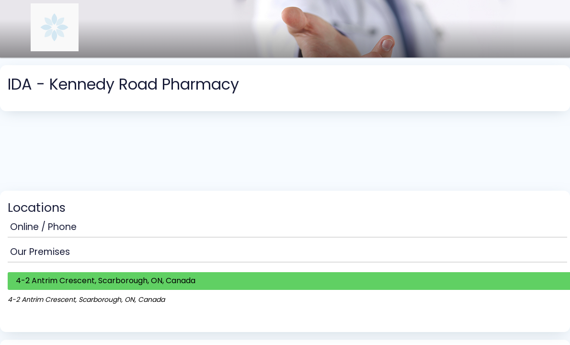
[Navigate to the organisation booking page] (55, 48)
